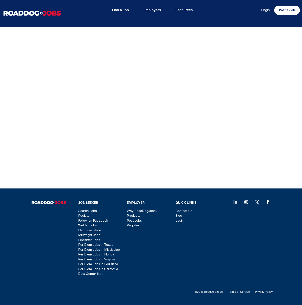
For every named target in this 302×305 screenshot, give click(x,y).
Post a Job (287, 10)
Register (84, 215)
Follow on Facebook (93, 220)
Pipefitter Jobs (89, 240)
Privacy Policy (262, 291)
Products (133, 215)
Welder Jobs (87, 225)
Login (265, 10)
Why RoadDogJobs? (142, 211)
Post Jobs (134, 220)
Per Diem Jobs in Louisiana (98, 264)
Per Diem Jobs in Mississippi (99, 249)
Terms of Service (238, 291)
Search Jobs (87, 211)
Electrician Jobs (90, 230)
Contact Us (183, 211)
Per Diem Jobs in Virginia (96, 259)
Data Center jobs (90, 274)
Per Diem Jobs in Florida (96, 254)
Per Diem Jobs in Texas (95, 245)
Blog (178, 215)
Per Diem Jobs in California (98, 269)
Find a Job (120, 10)
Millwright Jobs (89, 235)
